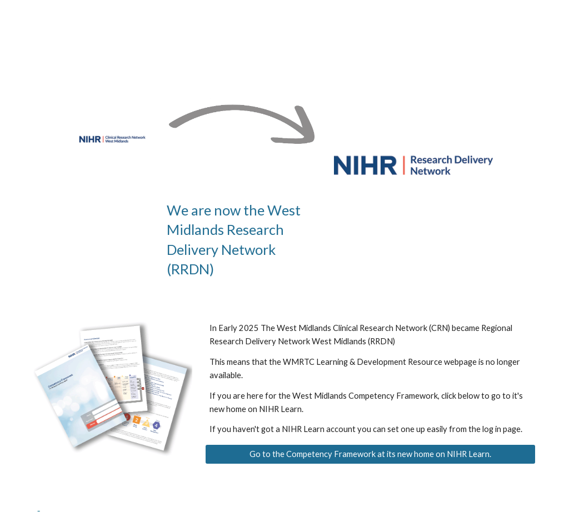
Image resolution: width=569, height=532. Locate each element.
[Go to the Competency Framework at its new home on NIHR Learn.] (370, 454)
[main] (241, 240)
